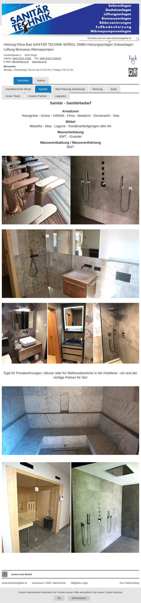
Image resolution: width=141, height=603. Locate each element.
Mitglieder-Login (79, 583)
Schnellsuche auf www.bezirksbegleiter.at (109, 38)
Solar (113, 89)
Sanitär (43, 89)
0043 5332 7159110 (50, 58)
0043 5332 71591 (22, 58)
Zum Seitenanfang (129, 583)
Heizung (97, 89)
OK (59, 598)
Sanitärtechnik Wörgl (18, 89)
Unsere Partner (37, 96)
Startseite (23, 80)
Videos (41, 80)
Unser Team (13, 96)
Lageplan (60, 96)
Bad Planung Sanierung (69, 89)
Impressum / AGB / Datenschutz (49, 583)
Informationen (79, 598)
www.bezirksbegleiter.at (14, 583)
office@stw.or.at (20, 61)
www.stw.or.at (39, 61)
